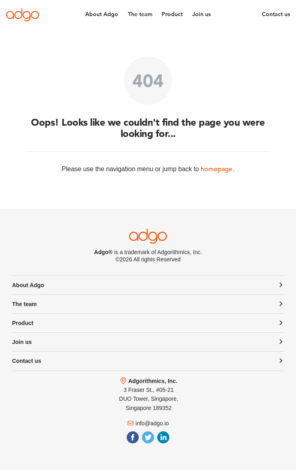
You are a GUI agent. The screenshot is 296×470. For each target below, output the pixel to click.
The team (140, 14)
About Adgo (101, 14)
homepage (216, 169)
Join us (201, 14)
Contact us (276, 14)
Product (172, 14)
